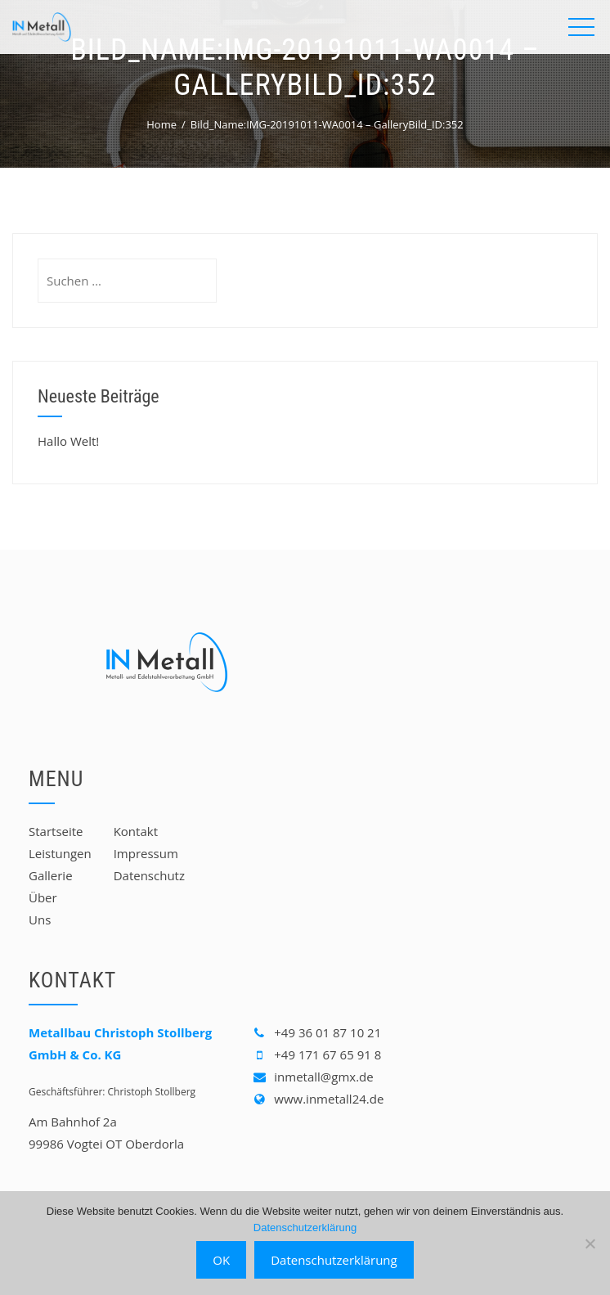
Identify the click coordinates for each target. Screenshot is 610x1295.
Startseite (56, 831)
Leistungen (60, 853)
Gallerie (51, 875)
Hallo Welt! (68, 441)
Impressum (146, 853)
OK (221, 1260)
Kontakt (136, 831)
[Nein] (589, 1243)
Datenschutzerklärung (305, 1227)
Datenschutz (149, 875)
